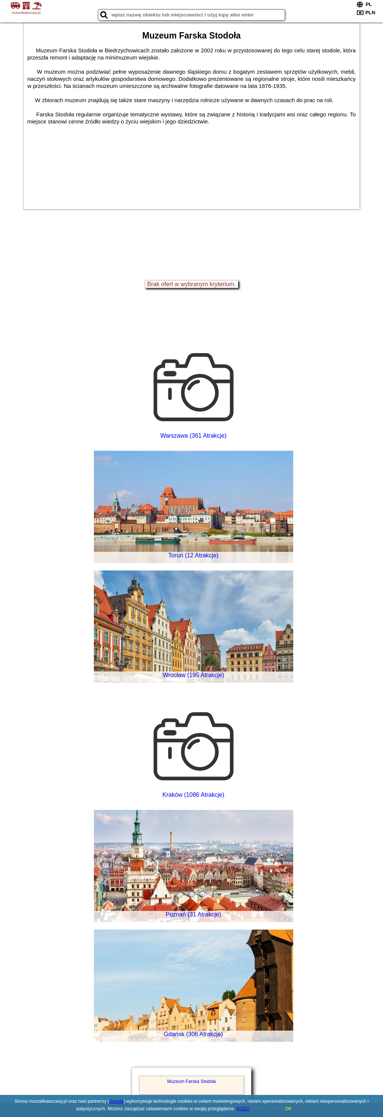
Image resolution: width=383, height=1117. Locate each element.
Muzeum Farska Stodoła (191, 1081)
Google (116, 1101)
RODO (243, 1108)
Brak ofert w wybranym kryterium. (191, 284)
